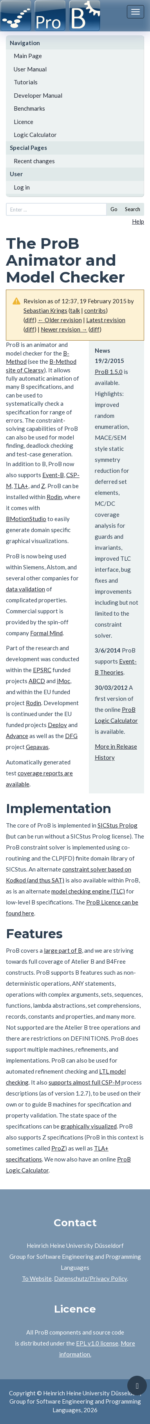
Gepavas (37, 746)
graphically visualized (89, 1126)
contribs (95, 310)
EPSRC (42, 669)
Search (132, 209)
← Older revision (60, 319)
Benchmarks (29, 108)
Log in (22, 187)
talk (75, 310)
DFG (71, 735)
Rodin (54, 496)
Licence (23, 121)
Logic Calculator (35, 134)
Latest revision (105, 319)
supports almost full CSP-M (84, 1082)
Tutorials (26, 82)
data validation (25, 589)
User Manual (30, 69)
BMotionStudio (26, 518)
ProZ (58, 1148)
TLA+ (21, 485)
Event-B (53, 474)
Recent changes (34, 160)
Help (138, 221)
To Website (37, 1278)
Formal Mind (46, 632)
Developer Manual (38, 95)
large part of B (63, 950)
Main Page (28, 55)
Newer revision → (64, 329)
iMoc (63, 680)
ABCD (37, 680)
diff (29, 319)
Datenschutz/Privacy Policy (90, 1278)
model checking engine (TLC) (88, 891)
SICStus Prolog (117, 825)
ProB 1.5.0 (109, 371)
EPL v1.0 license (97, 1343)
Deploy (57, 724)
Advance (17, 735)
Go (113, 209)
